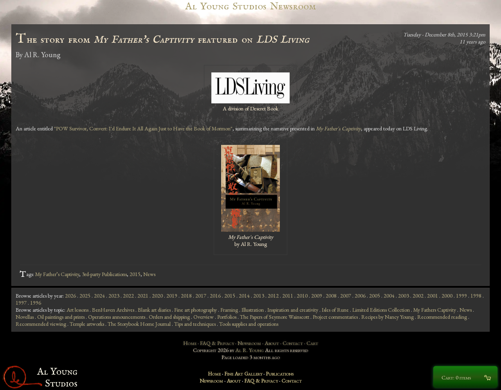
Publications (280, 373)
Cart (312, 343)
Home (189, 343)
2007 (345, 295)
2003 (403, 295)
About (272, 343)
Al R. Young (249, 350)
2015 (135, 274)
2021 (142, 295)
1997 (21, 302)
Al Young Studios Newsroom (250, 6)
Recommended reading (442, 316)
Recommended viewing (41, 323)
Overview (203, 316)
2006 (360, 295)
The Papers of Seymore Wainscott (274, 316)
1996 (35, 302)
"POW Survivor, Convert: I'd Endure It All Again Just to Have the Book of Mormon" (143, 128)
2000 (447, 295)
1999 (461, 295)
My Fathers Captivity (434, 309)
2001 (432, 295)
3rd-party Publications (104, 274)
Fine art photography (195, 309)
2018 (186, 295)
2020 (157, 295)
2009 (316, 295)
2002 (418, 295)
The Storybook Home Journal (139, 323)
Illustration (252, 309)
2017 (200, 295)
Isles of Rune (335, 309)
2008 (331, 295)
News (149, 274)
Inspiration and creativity (292, 309)
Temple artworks (87, 323)
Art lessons (77, 309)
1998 (475, 295)
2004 (389, 295)
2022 (128, 295)
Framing (229, 309)
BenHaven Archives (113, 309)
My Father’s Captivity (57, 274)
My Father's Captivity (338, 128)
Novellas (25, 316)
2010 (302, 295)
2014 (244, 295)
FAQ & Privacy (217, 343)
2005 (374, 295)
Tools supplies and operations (248, 323)
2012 (273, 295)
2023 (113, 295)
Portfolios (226, 316)
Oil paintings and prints (61, 316)
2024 (99, 295)
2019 (171, 295)
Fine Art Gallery (243, 373)
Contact (293, 343)
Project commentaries (335, 316)
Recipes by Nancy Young (387, 316)
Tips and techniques (195, 323)
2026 (70, 295)
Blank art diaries (154, 309)
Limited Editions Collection (381, 309)
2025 (84, 295)
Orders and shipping (169, 316)
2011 (287, 295)
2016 (215, 295)
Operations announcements (116, 316)
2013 (258, 295)
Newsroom (249, 343)
